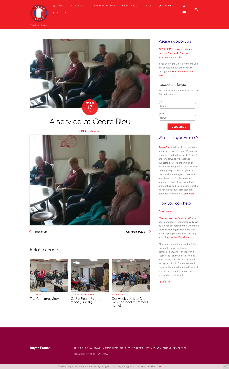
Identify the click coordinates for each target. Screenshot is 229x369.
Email (161, 101)
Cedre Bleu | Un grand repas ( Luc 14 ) (87, 300)
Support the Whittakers (176, 237)
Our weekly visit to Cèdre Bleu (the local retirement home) (130, 302)
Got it (162, 366)
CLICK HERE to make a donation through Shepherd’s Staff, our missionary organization (175, 53)
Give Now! (59, 13)
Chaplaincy (95, 131)
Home (58, 6)
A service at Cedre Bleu (90, 122)
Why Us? (148, 6)
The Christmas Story (45, 299)
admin (82, 131)
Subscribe (179, 127)
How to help (129, 6)
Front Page (88, 295)
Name (162, 113)
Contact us (166, 6)
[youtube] (184, 12)
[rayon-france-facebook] (184, 6)
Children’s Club (135, 231)
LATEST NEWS (77, 6)
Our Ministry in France (103, 6)
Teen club (41, 231)
